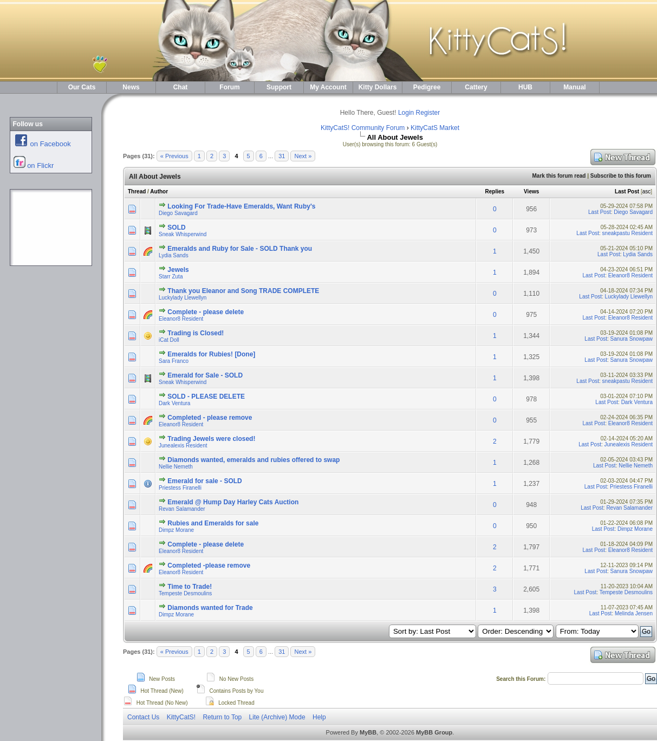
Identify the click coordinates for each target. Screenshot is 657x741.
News (130, 87)
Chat (180, 87)
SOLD (176, 227)
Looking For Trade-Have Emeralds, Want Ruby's (241, 206)
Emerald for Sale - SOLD (205, 375)
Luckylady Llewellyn (182, 298)
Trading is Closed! (195, 333)
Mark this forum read (559, 176)
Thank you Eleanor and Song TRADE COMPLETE (243, 291)
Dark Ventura (174, 403)
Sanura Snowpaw (631, 339)
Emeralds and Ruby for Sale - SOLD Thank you (239, 248)
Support (278, 87)
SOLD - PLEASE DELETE (206, 396)
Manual (574, 87)
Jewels (177, 270)
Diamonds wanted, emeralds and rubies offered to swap (253, 460)
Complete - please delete (205, 312)
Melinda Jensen (634, 613)
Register (428, 112)
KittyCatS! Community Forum (363, 128)
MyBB (368, 732)
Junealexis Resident (183, 445)
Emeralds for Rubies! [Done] (211, 354)
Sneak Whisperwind (182, 234)
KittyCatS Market (435, 128)
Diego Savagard (178, 213)
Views (531, 191)
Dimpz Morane (176, 530)
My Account (328, 87)
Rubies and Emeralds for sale (212, 523)
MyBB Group (434, 732)
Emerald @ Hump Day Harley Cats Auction (232, 502)
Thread (137, 191)
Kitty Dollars (378, 87)
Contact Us (143, 717)
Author (159, 191)
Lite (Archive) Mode (277, 717)
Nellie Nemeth (176, 467)
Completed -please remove (208, 565)
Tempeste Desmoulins (185, 593)
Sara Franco (173, 361)
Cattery (476, 87)
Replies (495, 191)
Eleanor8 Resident (630, 275)
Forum (229, 87)
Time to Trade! (189, 586)
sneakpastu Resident (627, 233)
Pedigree (427, 87)
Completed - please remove (209, 417)
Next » (302, 156)
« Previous (174, 156)
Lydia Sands (173, 255)
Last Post (627, 191)
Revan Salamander (182, 509)
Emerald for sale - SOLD (204, 481)
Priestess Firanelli (180, 488)
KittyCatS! (181, 717)
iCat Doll (169, 340)
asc (646, 191)
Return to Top (222, 717)
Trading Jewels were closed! (211, 439)
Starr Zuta (171, 277)
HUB (525, 87)
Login (406, 112)
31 (281, 156)
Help (319, 717)
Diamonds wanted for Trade (209, 608)
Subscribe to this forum (620, 176)
